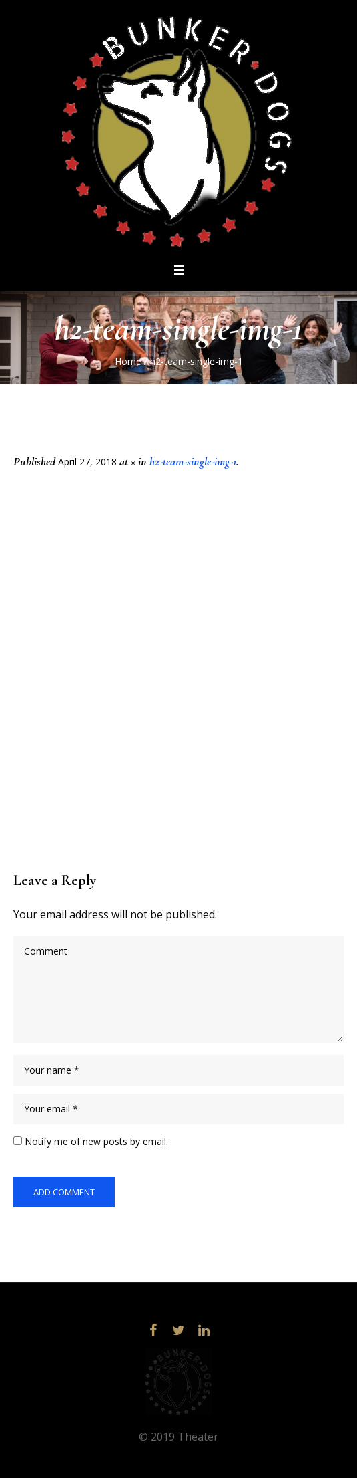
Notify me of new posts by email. (96, 1141)
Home (128, 361)
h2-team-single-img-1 (192, 461)
